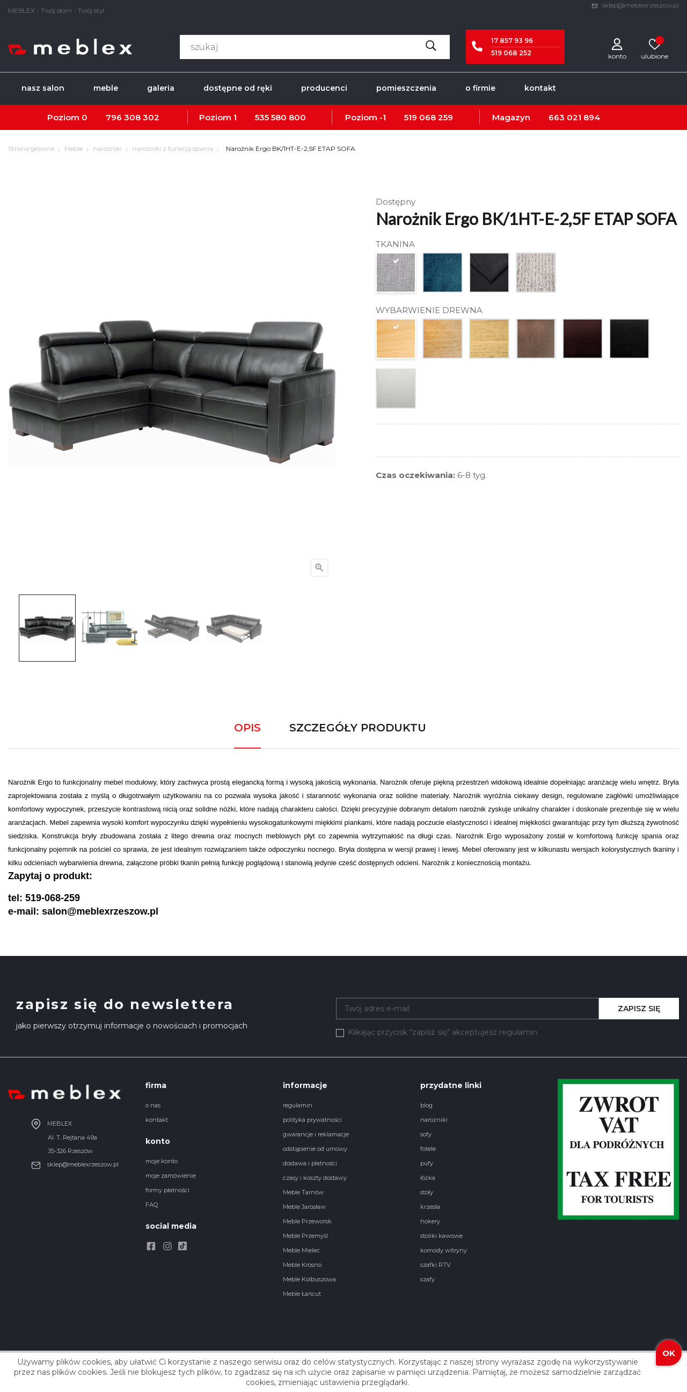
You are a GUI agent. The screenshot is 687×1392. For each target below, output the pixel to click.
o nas (152, 1105)
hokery (430, 1221)
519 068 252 (511, 53)
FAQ (151, 1204)
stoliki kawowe (441, 1235)
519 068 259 (428, 117)
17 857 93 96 (512, 41)
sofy (426, 1134)
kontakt (156, 1119)
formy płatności (167, 1190)
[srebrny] (396, 391)
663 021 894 (574, 117)
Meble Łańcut (302, 1293)
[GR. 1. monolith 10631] (443, 275)
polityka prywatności (312, 1119)
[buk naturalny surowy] (396, 341)
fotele (428, 1148)
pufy (426, 1163)
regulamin (297, 1105)
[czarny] (630, 341)
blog (426, 1105)
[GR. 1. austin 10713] (396, 275)
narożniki (434, 1119)
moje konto (161, 1161)
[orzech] (536, 341)
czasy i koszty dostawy (315, 1177)
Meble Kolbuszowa (309, 1279)
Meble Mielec (301, 1250)
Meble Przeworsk (307, 1221)
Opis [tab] (247, 727)
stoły (426, 1192)
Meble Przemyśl (305, 1235)
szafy (427, 1279)
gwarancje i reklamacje (316, 1134)
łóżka (427, 1177)
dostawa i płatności (310, 1163)
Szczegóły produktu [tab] (357, 727)
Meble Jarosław (304, 1206)
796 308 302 (132, 117)
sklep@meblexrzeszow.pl (635, 5)
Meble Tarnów (303, 1192)
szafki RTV (435, 1264)
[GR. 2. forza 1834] (536, 275)
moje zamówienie (170, 1175)
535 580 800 (280, 117)
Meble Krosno (302, 1264)
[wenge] (583, 341)
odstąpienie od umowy (315, 1148)
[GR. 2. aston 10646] (489, 275)
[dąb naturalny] (489, 341)
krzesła (430, 1206)
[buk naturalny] (443, 341)
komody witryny (443, 1250)
